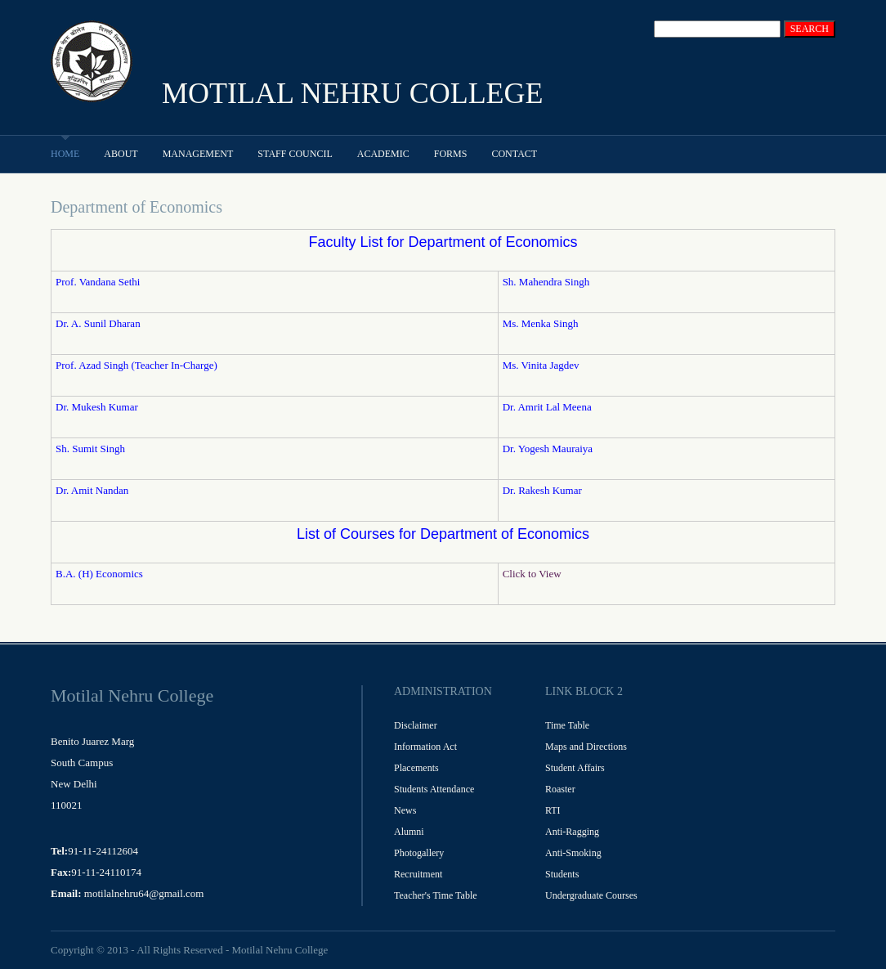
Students (562, 874)
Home (65, 153)
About (120, 153)
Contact (514, 153)
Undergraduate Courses (591, 895)
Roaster (560, 789)
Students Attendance (434, 789)
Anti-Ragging (572, 831)
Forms (451, 153)
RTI (553, 810)
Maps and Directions (586, 746)
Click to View (532, 573)
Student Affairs (575, 768)
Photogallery (419, 853)
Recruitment (418, 874)
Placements (416, 768)
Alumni (409, 831)
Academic (383, 153)
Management (198, 153)
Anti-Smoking (573, 853)
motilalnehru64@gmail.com (144, 893)
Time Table (567, 725)
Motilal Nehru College (279, 950)
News (405, 810)
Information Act (425, 746)
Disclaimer (415, 725)
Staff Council (294, 153)
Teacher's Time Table (435, 895)
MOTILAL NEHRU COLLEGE (353, 93)
